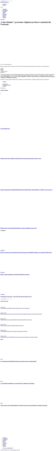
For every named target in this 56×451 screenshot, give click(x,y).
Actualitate (5, 11)
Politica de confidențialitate (8, 448)
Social (4, 13)
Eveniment (5, 14)
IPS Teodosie (5, 84)
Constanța (4, 9)
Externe (4, 16)
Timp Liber (2, 19)
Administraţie (5, 10)
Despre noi (5, 4)
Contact (4, 5)
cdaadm (1, 69)
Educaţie (4, 15)
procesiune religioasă (7, 85)
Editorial (4, 17)
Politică (4, 12)
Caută (1, 7)
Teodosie (4, 86)
